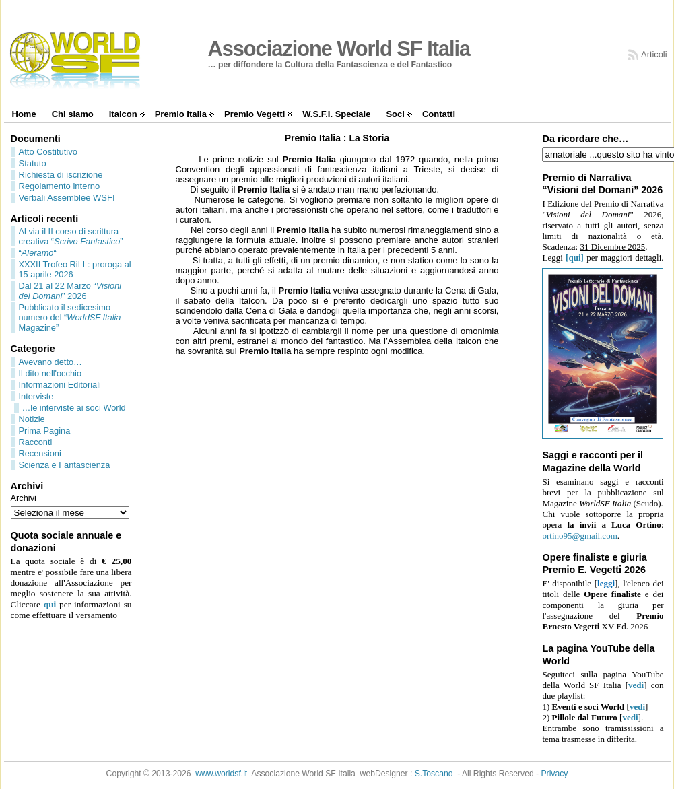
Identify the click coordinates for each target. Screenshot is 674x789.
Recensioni (40, 453)
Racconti (36, 442)
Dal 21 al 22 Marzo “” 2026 (70, 291)
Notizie (32, 419)
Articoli (654, 54)
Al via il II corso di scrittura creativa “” (71, 236)
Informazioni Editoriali (60, 385)
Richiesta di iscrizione (61, 175)
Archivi (23, 498)
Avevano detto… (50, 362)
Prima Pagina (45, 430)
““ (38, 253)
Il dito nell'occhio (50, 373)
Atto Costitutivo (48, 152)
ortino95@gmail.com (579, 535)
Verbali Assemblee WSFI (67, 198)
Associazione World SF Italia (339, 49)
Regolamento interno (59, 186)
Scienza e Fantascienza (64, 465)
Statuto (32, 163)
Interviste (36, 396)
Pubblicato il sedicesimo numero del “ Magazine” (70, 317)
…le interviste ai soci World (74, 408)
